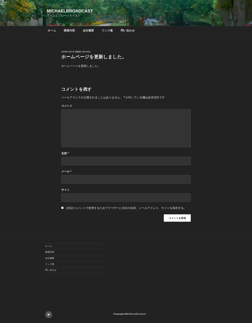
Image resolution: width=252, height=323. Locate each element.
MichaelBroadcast (70, 11)
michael (86, 52)
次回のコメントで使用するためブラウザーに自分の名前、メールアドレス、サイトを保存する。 (126, 207)
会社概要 (88, 30)
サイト (65, 189)
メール (66, 171)
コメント (66, 105)
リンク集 (107, 30)
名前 (65, 153)
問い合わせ (128, 30)
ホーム (52, 30)
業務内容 (69, 30)
